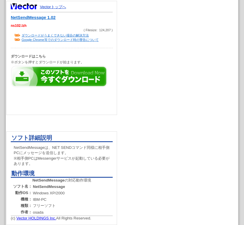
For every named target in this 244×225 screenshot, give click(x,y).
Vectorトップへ (53, 7)
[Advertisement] (174, 52)
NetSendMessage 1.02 (33, 17)
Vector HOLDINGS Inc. (36, 218)
